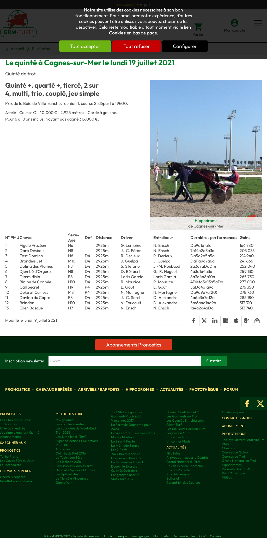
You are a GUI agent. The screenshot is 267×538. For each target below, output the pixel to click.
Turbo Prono (9, 424)
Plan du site (160, 536)
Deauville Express (124, 466)
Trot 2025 (63, 432)
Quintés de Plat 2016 (71, 453)
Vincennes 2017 (122, 420)
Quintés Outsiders (124, 470)
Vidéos (227, 477)
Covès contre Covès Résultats (133, 433)
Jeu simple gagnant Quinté (19, 432)
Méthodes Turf (69, 414)
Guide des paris (233, 412)
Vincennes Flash (178, 441)
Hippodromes (140, 389)
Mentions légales (184, 536)
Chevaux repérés (54, 389)
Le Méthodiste (10, 465)
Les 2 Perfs (119, 449)
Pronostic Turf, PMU (237, 469)
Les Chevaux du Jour (15, 420)
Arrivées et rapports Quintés (187, 457)
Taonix (108, 536)
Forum (231, 389)
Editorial (172, 478)
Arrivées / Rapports (99, 389)
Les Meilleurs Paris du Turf (185, 429)
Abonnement (233, 426)
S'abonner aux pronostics (13, 446)
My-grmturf (65, 420)
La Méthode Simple (125, 445)
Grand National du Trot (183, 461)
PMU (225, 444)
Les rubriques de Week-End (76, 428)
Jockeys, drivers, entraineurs (243, 440)
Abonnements (10, 436)
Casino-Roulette (178, 470)
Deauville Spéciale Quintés (75, 470)
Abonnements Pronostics (133, 345)
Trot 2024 (63, 449)
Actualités (171, 389)
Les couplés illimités (70, 424)
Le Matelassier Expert (127, 462)
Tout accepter (85, 46)
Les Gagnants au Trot (182, 416)
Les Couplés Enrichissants (185, 420)
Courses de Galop (235, 452)
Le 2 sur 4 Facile (123, 441)
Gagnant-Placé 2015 (126, 416)
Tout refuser (136, 46)
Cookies (117, 33)
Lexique (122, 536)
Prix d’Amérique (233, 473)
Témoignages (140, 536)
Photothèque (203, 389)
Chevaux (228, 448)
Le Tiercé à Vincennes (72, 478)
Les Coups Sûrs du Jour (17, 460)
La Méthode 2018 (68, 461)
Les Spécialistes (67, 474)
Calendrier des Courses (183, 482)
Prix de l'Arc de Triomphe (184, 466)
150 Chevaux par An (126, 454)
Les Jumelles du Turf (71, 436)
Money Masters (122, 437)
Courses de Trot (233, 456)
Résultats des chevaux (16, 481)
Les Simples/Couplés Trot (74, 466)
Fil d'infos (173, 453)
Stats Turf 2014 (122, 479)
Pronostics (17, 389)
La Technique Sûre (69, 457)
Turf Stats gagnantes (126, 412)
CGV (202, 536)
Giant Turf (174, 424)
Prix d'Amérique (178, 474)
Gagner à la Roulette (126, 458)
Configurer (185, 46)
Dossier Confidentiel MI (183, 412)
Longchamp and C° (125, 475)
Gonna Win (64, 482)
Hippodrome (206, 220)
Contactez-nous (237, 418)
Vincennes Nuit (177, 437)
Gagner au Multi (178, 433)
